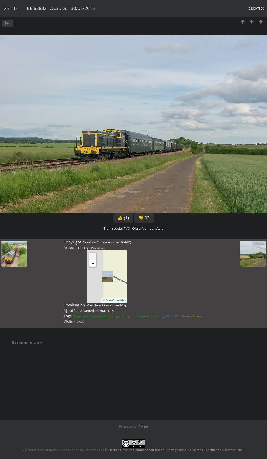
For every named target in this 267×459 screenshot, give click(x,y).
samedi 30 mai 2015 (98, 310)
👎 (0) (144, 218)
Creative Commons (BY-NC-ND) (107, 242)
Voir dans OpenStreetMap (107, 305)
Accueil (9, 8)
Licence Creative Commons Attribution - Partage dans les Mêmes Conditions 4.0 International (176, 450)
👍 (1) (123, 218)
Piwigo (143, 426)
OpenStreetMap (116, 300)
